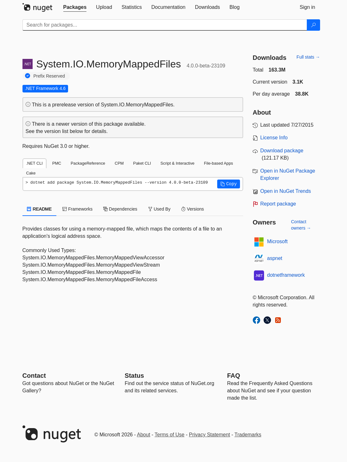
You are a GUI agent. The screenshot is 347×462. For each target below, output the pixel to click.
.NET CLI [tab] (34, 163)
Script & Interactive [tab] (177, 163)
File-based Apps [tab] (218, 163)
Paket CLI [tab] (142, 163)
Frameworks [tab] (77, 209)
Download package (281, 150)
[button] (228, 184)
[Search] (313, 25)
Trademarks (248, 434)
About (143, 434)
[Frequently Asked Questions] (233, 375)
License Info (273, 137)
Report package (278, 203)
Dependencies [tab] (120, 209)
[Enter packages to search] (164, 25)
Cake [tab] (31, 173)
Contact (34, 375)
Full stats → (308, 57)
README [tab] (39, 209)
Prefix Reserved (49, 76)
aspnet (274, 258)
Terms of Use (169, 434)
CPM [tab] (119, 163)
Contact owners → (301, 225)
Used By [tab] (159, 209)
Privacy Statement (209, 434)
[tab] (75, 7)
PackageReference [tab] (88, 163)
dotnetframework (286, 275)
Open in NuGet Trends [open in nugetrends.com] (285, 191)
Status (134, 375)
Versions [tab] (192, 209)
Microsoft (277, 241)
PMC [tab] (56, 163)
